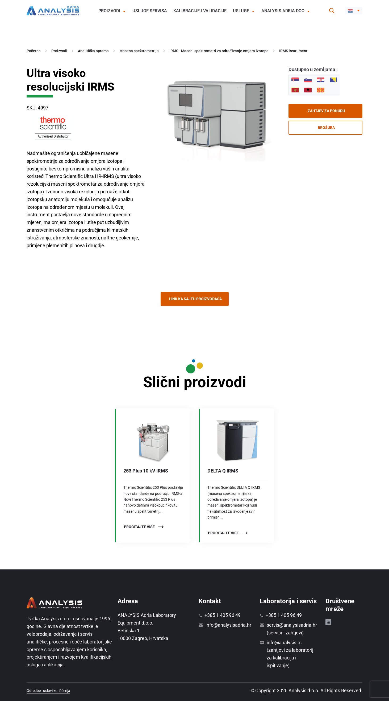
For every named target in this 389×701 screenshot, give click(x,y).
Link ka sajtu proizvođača (195, 299)
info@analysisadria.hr (228, 625)
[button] (353, 10)
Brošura (326, 127)
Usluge (241, 10)
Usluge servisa (149, 10)
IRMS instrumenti (293, 51)
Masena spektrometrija (139, 51)
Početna (34, 51)
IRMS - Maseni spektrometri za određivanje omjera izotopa (219, 51)
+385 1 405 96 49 (222, 615)
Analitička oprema (93, 51)
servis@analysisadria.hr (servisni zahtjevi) (292, 628)
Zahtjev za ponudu (326, 111)
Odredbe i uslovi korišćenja (48, 690)
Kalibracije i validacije (200, 10)
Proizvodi (109, 10)
